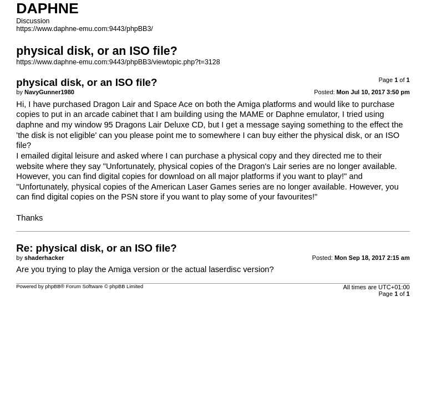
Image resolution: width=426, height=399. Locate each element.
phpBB (52, 286)
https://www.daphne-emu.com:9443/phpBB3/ (84, 29)
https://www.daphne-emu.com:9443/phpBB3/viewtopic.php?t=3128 (118, 62)
